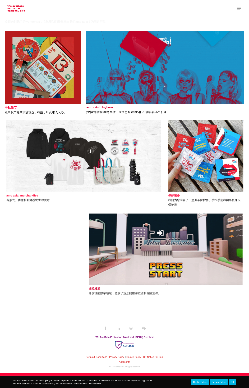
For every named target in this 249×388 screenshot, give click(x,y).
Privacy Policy (116, 357)
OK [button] (232, 382)
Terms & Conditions (96, 357)
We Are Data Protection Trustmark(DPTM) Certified (124, 337)
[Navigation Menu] (239, 8)
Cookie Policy (133, 357)
